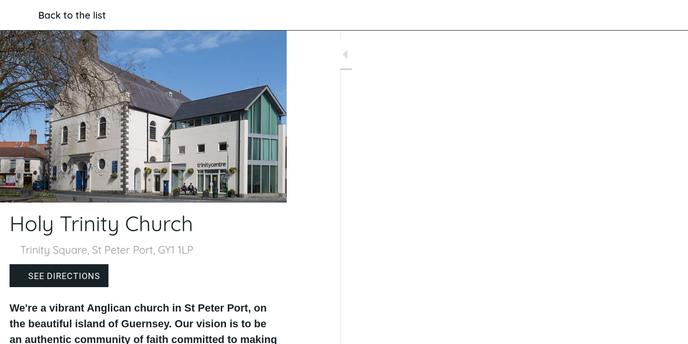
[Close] (19, 15)
